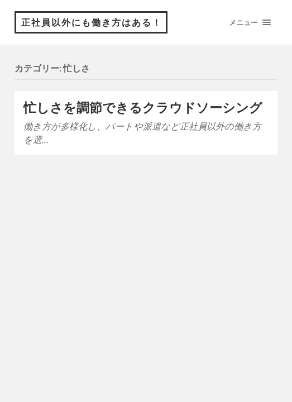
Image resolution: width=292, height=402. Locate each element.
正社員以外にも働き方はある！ (91, 22)
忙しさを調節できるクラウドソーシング (142, 107)
